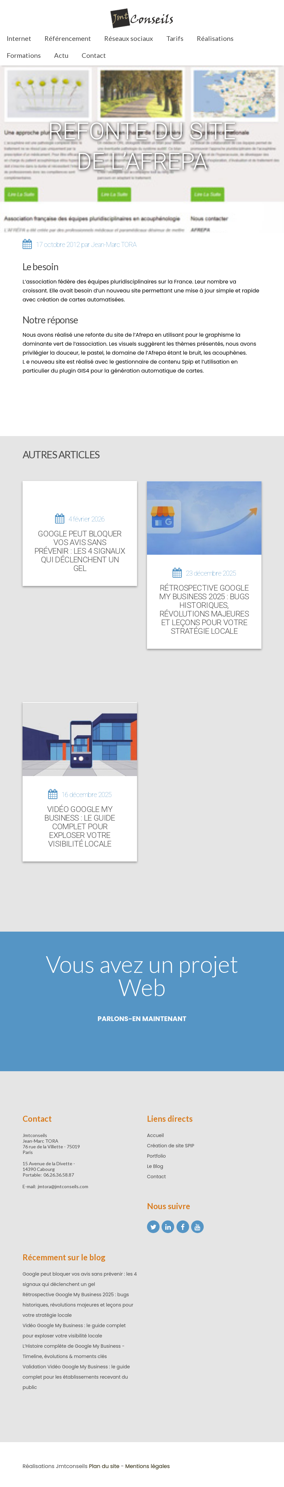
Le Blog (155, 1164)
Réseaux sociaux (128, 38)
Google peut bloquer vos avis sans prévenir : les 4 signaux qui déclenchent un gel (80, 551)
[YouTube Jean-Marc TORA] (197, 1224)
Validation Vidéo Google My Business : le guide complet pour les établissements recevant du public (76, 1375)
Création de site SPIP (170, 1143)
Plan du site (104, 1464)
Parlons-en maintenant (142, 1016)
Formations (24, 55)
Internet (19, 38)
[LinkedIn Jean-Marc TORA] (168, 1224)
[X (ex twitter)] (153, 1224)
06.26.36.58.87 (58, 1173)
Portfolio (156, 1154)
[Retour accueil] (142, 19)
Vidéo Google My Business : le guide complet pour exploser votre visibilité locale (79, 825)
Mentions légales (147, 1464)
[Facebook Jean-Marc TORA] (183, 1224)
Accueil (155, 1133)
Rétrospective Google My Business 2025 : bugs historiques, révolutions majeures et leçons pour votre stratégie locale (204, 608)
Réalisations (215, 38)
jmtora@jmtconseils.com (63, 1184)
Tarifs (174, 38)
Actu (61, 55)
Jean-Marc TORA (113, 245)
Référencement (67, 38)
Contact (94, 55)
